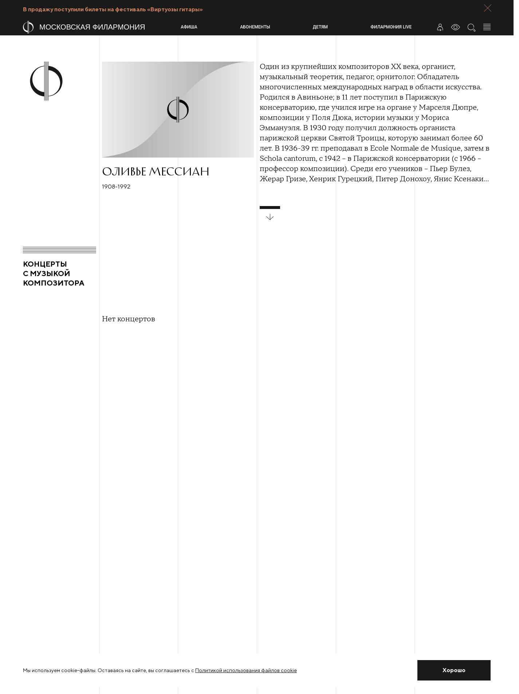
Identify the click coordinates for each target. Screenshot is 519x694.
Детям (320, 27)
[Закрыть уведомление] (454, 670)
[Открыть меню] (487, 27)
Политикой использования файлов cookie (246, 670)
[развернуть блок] (270, 213)
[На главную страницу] (99, 27)
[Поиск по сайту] (471, 27)
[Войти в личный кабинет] (440, 27)
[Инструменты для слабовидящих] (455, 27)
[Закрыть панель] (488, 8)
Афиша (189, 27)
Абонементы (255, 27)
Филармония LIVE (391, 27)
